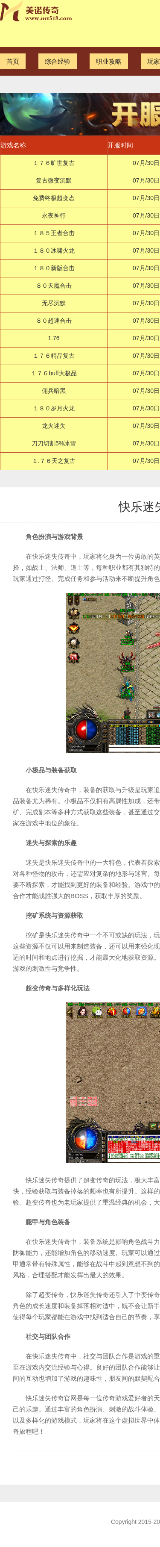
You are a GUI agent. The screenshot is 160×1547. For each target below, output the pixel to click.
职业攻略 (109, 61)
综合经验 (57, 61)
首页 (12, 61)
